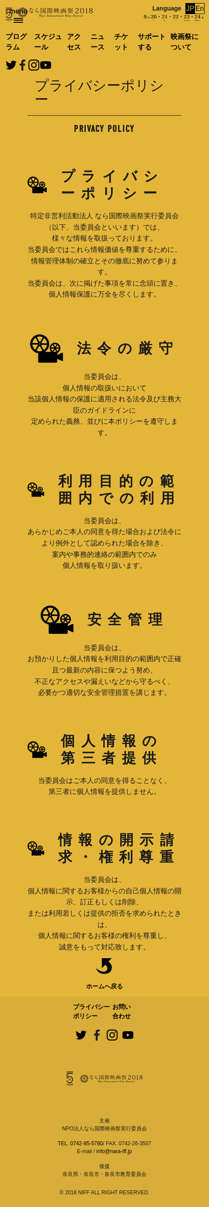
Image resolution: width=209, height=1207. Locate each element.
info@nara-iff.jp (114, 1151)
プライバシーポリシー (91, 1011)
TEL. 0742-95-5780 (80, 1143)
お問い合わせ (121, 1011)
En (199, 8)
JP (190, 8)
